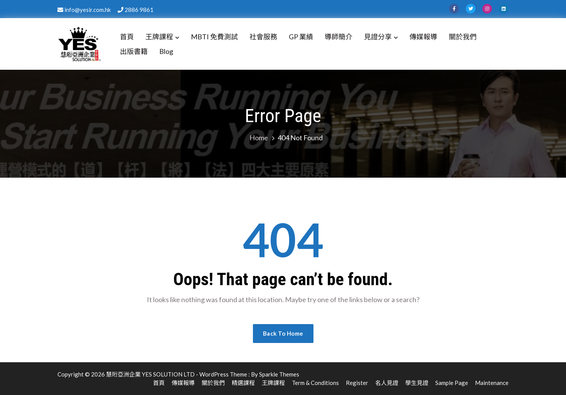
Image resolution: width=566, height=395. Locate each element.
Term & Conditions (315, 382)
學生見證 (416, 382)
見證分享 (378, 36)
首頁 (127, 36)
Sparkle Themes (279, 374)
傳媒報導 (423, 36)
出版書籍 (134, 51)
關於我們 (463, 36)
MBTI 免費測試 (214, 36)
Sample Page (451, 382)
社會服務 (263, 36)
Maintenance (492, 382)
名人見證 (386, 382)
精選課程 (243, 382)
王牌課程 (159, 36)
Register (357, 382)
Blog (166, 51)
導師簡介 (338, 36)
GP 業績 (301, 36)
